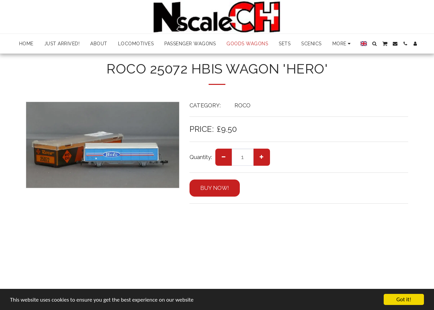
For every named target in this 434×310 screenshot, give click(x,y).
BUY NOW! (214, 188)
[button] (374, 43)
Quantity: (200, 157)
